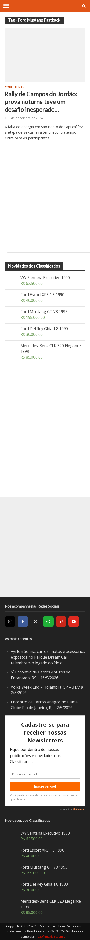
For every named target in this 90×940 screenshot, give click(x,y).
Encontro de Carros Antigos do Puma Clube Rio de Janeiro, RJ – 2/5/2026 (44, 704)
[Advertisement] (45, 199)
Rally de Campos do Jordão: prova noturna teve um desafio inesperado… (41, 101)
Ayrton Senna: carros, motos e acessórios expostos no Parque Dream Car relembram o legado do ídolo (48, 657)
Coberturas (14, 87)
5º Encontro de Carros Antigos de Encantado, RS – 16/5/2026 (40, 674)
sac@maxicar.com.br (52, 936)
